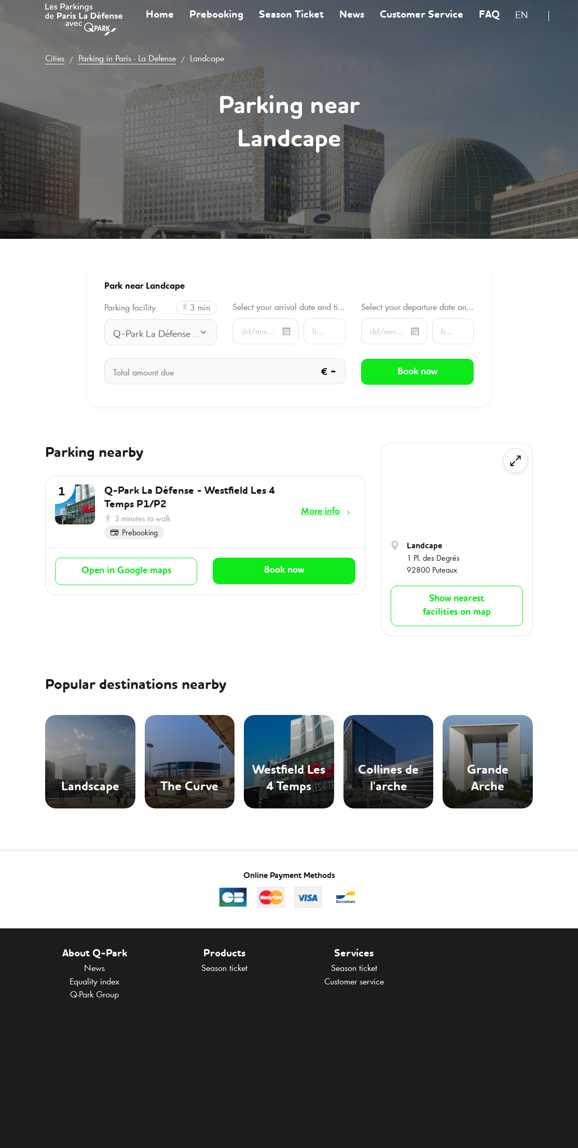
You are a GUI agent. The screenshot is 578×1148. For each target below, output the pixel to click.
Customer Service (421, 23)
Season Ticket (291, 23)
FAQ (489, 23)
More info (320, 511)
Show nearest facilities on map (457, 605)
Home (160, 23)
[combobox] (528, 25)
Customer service (354, 981)
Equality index (94, 981)
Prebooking (216, 23)
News (351, 23)
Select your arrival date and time (288, 307)
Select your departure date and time (417, 307)
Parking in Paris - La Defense (127, 58)
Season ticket (224, 968)
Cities (54, 58)
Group (94, 994)
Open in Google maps (126, 570)
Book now (284, 570)
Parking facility (130, 307)
